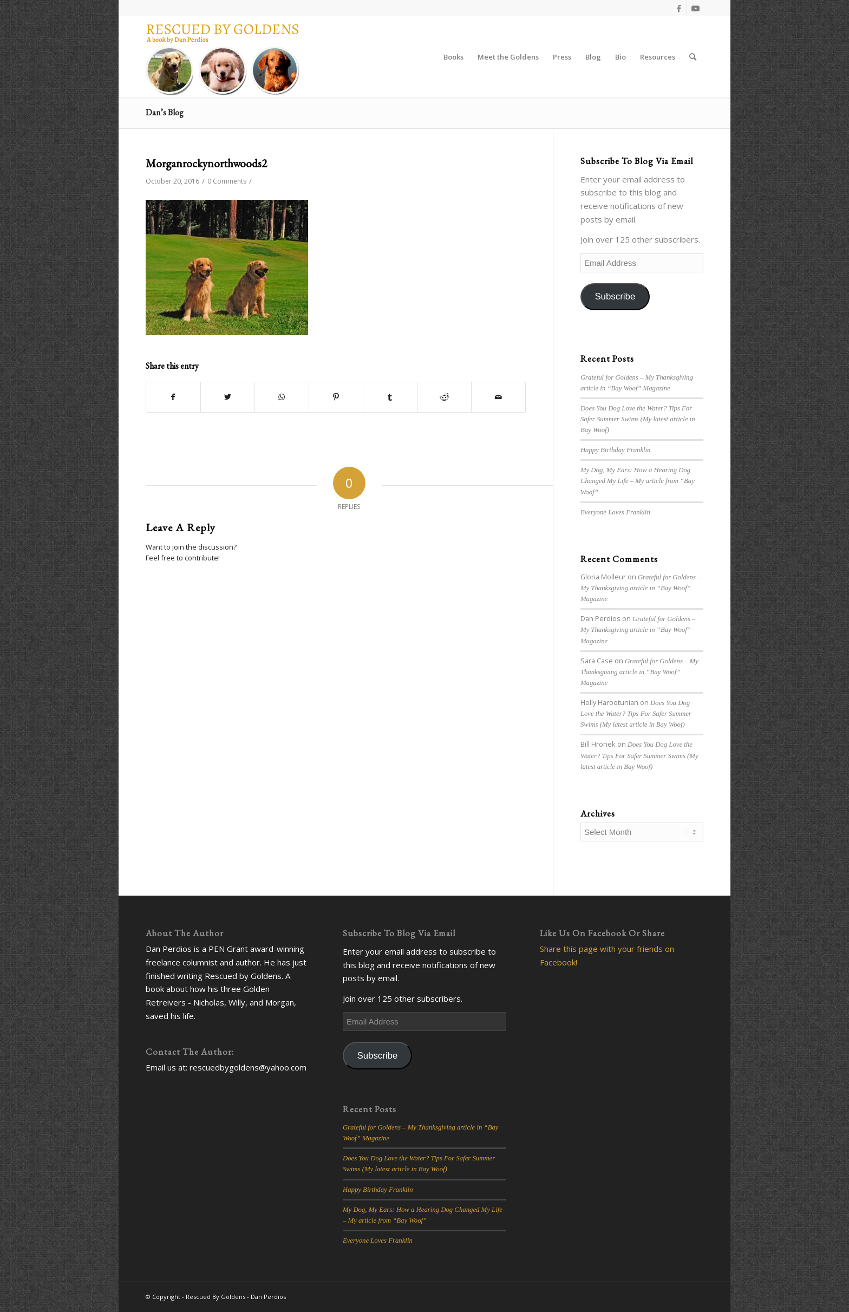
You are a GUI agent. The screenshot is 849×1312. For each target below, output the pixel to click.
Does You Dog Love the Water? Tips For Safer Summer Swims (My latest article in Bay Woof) (637, 419)
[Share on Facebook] (173, 397)
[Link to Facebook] (679, 8)
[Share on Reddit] (444, 397)
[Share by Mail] (498, 397)
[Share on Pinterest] (336, 397)
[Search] (692, 56)
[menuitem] (453, 56)
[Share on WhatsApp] (282, 397)
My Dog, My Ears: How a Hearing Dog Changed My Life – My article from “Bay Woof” (637, 480)
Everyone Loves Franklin (615, 512)
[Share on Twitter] (227, 397)
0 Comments (226, 181)
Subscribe (615, 296)
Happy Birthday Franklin (615, 450)
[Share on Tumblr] (390, 397)
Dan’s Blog (165, 112)
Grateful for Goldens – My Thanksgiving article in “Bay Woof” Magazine (640, 588)
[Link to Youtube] (695, 8)
